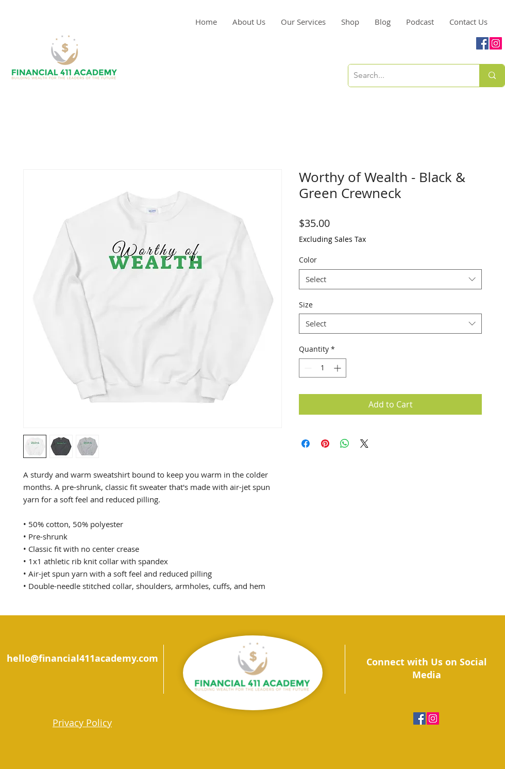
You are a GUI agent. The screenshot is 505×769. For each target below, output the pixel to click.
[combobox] (390, 279)
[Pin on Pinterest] (325, 443)
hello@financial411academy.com (82, 658)
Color (308, 260)
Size (306, 304)
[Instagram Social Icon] (496, 43)
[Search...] (406, 75)
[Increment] (338, 368)
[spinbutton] (322, 368)
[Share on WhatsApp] (345, 443)
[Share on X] (364, 443)
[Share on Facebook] (305, 443)
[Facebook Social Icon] (482, 43)
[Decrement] (306, 368)
